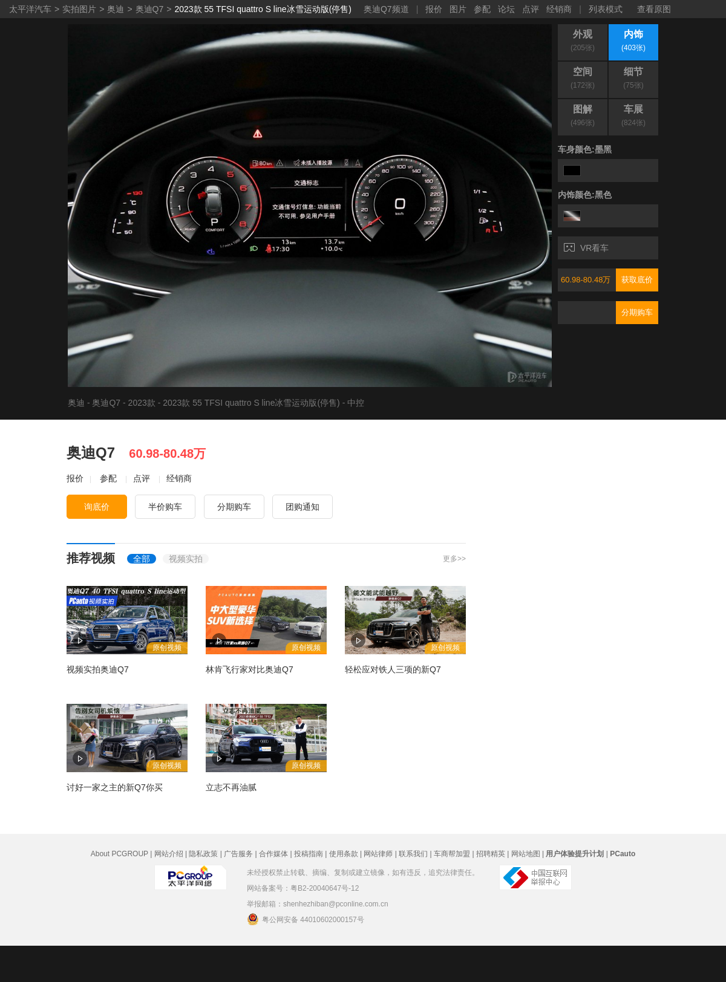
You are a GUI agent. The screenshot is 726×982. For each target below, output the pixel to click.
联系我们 (413, 854)
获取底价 (637, 279)
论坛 (506, 9)
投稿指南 (308, 854)
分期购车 (637, 312)
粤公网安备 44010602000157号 (305, 919)
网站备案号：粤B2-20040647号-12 (303, 888)
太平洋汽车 (30, 9)
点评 (530, 9)
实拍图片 (79, 9)
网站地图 (525, 854)
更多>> (454, 558)
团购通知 (302, 507)
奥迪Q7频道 (386, 9)
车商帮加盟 (452, 854)
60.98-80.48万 (585, 279)
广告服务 (238, 854)
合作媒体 (273, 854)
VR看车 (586, 248)
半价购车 (165, 507)
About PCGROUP (119, 854)
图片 (458, 9)
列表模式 (606, 9)
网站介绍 (168, 854)
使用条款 (343, 854)
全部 (141, 559)
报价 (433, 9)
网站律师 (378, 854)
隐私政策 (203, 854)
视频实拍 (186, 559)
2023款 (141, 403)
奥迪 (115, 9)
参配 (482, 9)
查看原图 (654, 9)
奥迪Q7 (150, 9)
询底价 (97, 507)
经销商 (559, 9)
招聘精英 (490, 854)
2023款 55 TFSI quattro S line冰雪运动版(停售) (263, 9)
